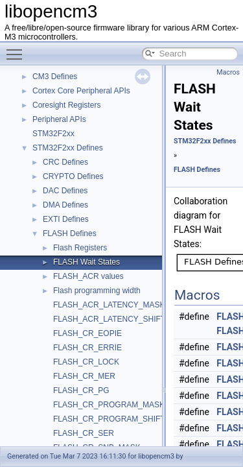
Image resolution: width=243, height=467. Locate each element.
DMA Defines (65, 205)
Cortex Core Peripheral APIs (81, 90)
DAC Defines (65, 190)
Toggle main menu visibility (17, 48)
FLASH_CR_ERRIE (87, 347)
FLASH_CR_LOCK (86, 361)
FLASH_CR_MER (84, 376)
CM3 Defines (54, 76)
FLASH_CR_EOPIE (87, 333)
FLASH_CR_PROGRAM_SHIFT (109, 419)
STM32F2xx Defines (67, 147)
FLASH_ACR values (88, 276)
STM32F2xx (53, 133)
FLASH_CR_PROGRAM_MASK (109, 404)
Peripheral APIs (59, 119)
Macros (228, 72)
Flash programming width (97, 290)
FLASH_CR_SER (83, 433)
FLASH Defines (70, 233)
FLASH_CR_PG (81, 390)
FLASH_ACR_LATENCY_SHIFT (109, 319)
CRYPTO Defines (73, 176)
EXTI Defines (66, 219)
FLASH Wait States (86, 262)
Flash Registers (80, 247)
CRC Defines (65, 162)
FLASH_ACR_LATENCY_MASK (109, 304)
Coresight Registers (66, 105)
